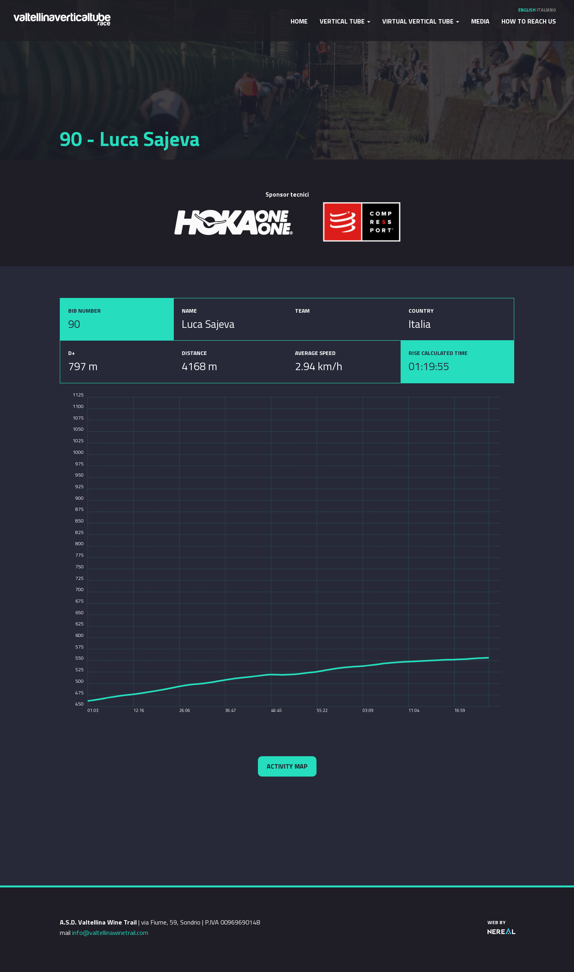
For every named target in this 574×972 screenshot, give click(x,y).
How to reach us (528, 21)
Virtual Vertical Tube (420, 21)
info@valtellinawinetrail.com (110, 932)
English (527, 10)
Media (480, 21)
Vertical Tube (345, 21)
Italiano (546, 10)
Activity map (287, 766)
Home (299, 21)
